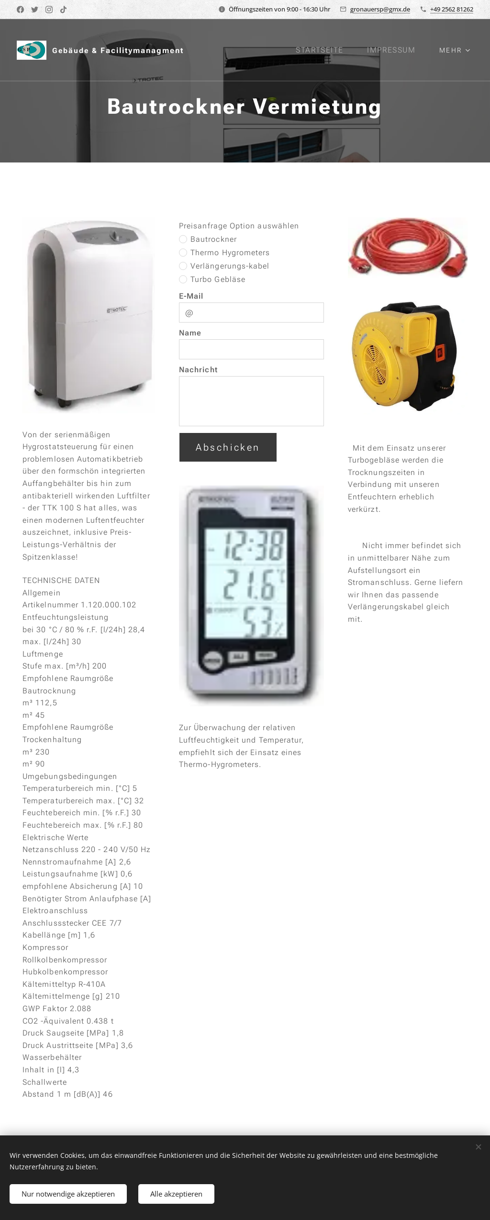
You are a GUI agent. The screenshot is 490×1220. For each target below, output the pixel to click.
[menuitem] (325, 50)
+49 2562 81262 (451, 9)
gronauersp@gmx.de (380, 9)
